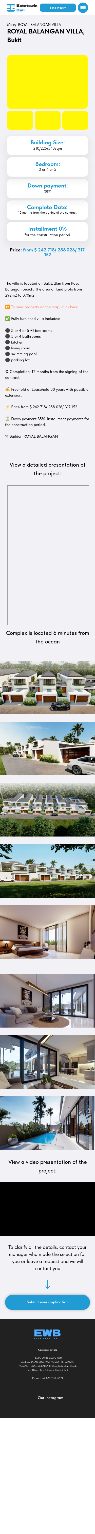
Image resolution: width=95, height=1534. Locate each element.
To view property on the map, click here (44, 306)
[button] (58, 8)
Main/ (11, 24)
